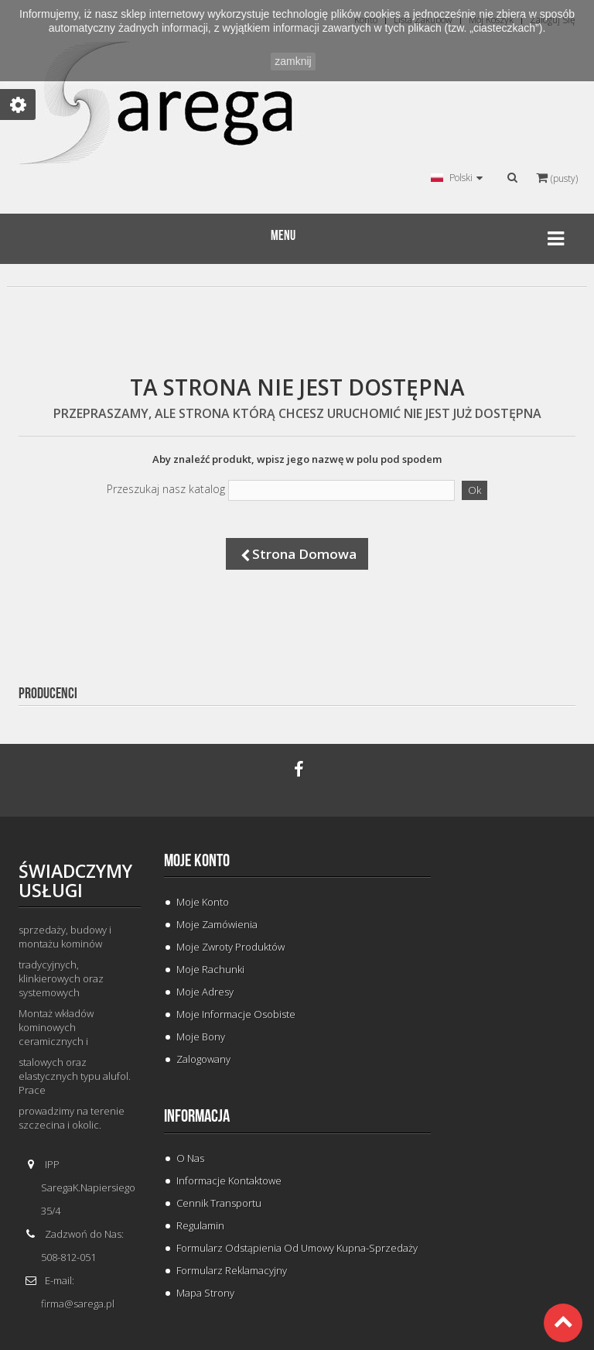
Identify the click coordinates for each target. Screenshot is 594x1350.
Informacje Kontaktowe (229, 1180)
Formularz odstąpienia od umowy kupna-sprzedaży (297, 1248)
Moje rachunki (210, 969)
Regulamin (200, 1225)
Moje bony (200, 1036)
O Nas (190, 1158)
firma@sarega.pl (77, 1304)
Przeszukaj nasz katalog (166, 489)
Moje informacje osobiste (235, 1014)
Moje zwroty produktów (230, 947)
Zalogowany (203, 1059)
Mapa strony (205, 1293)
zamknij (293, 61)
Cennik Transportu (218, 1203)
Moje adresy (205, 992)
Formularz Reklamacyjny (231, 1270)
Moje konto (197, 861)
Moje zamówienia (217, 924)
